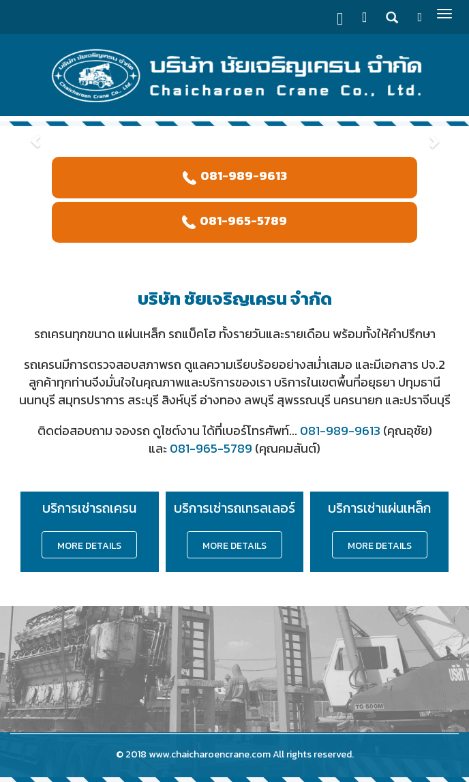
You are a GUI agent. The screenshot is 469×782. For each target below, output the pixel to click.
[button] (35, 134)
